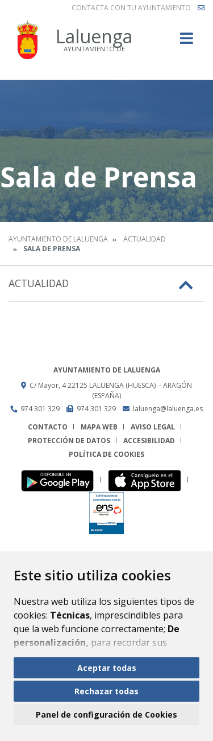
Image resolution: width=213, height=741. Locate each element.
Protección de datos (69, 440)
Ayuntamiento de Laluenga (58, 239)
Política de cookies (106, 454)
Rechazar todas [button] (106, 691)
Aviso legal (153, 427)
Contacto (48, 427)
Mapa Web (99, 427)
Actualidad (144, 239)
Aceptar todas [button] (106, 667)
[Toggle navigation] (186, 41)
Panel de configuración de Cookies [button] (106, 714)
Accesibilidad (149, 440)
